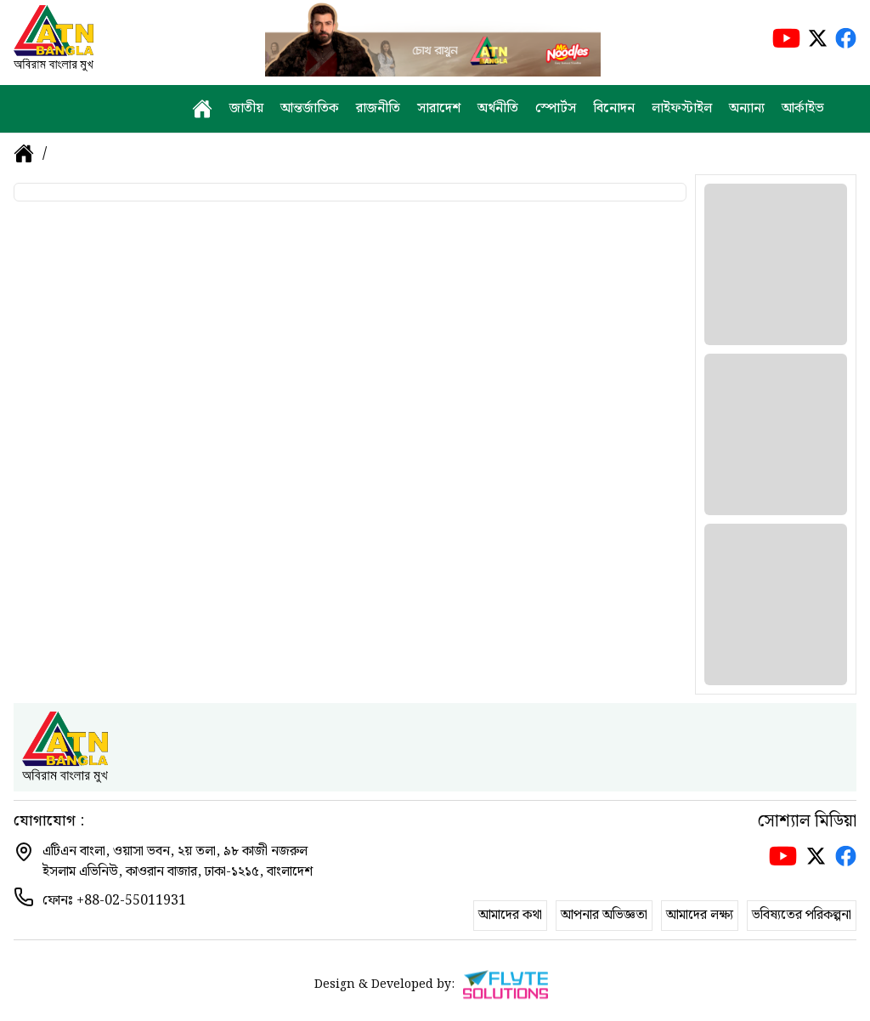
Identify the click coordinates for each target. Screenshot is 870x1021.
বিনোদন (614, 109)
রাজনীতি (378, 109)
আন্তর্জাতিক (309, 109)
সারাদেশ (438, 109)
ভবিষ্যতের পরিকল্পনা (801, 915)
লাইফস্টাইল (682, 109)
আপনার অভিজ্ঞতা (604, 915)
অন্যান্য (747, 109)
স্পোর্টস (555, 109)
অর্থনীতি (497, 109)
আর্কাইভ (803, 109)
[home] (202, 109)
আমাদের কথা (510, 915)
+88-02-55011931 (131, 900)
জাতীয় (246, 109)
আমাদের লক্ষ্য (699, 915)
